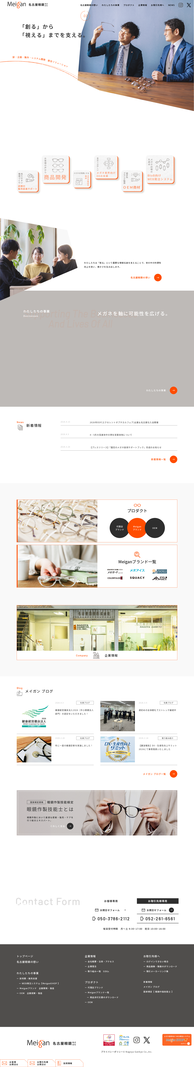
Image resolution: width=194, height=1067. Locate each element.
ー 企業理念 (91, 966)
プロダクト (128, 5)
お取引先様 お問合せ (39, 1063)
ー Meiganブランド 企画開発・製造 (35, 988)
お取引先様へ (157, 5)
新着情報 (147, 981)
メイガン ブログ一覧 (160, 774)
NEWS (171, 5)
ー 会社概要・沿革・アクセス (99, 961)
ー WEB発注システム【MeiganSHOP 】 (38, 983)
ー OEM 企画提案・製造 (29, 993)
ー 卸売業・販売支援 (27, 978)
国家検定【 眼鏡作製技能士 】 (158, 991)
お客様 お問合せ (10, 1063)
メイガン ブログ (151, 986)
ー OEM (89, 1002)
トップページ (25, 956)
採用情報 (64, 1063)
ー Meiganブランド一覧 (97, 992)
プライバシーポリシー (112, 1051)
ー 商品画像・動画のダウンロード (160, 966)
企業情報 (142, 5)
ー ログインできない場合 (155, 961)
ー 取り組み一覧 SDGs (97, 971)
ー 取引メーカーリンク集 (155, 971)
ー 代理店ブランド (94, 987)
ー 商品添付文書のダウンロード (102, 997)
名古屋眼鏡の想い (89, 5)
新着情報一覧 (164, 459)
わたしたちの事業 (110, 5)
